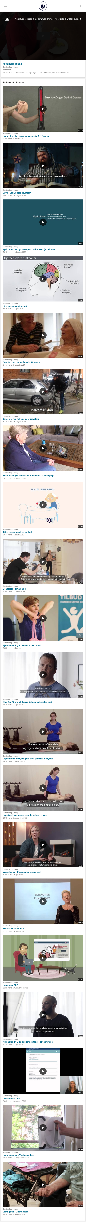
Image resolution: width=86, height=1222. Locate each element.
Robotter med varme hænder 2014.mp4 (21, 362)
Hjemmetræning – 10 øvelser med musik (22, 645)
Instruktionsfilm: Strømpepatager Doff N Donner (26, 136)
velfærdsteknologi (59, 73)
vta (68, 73)
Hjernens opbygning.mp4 (15, 306)
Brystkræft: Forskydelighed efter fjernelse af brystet (28, 759)
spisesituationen (45, 73)
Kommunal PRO (10, 985)
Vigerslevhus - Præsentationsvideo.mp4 (22, 872)
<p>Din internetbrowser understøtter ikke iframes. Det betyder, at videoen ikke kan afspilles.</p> (43, 36)
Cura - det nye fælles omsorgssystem (21, 419)
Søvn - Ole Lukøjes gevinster (17, 193)
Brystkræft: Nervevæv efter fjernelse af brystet (25, 815)
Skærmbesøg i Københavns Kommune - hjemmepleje (28, 475)
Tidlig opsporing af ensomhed (17, 532)
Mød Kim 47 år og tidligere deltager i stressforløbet (27, 702)
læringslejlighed (32, 73)
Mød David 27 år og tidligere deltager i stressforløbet (28, 1042)
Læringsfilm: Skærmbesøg (15, 1212)
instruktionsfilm (19, 73)
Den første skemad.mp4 (14, 589)
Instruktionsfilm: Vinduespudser (18, 1155)
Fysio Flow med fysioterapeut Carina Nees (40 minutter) (29, 249)
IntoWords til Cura (11, 1098)
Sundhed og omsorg (10, 67)
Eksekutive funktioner (13, 928)
